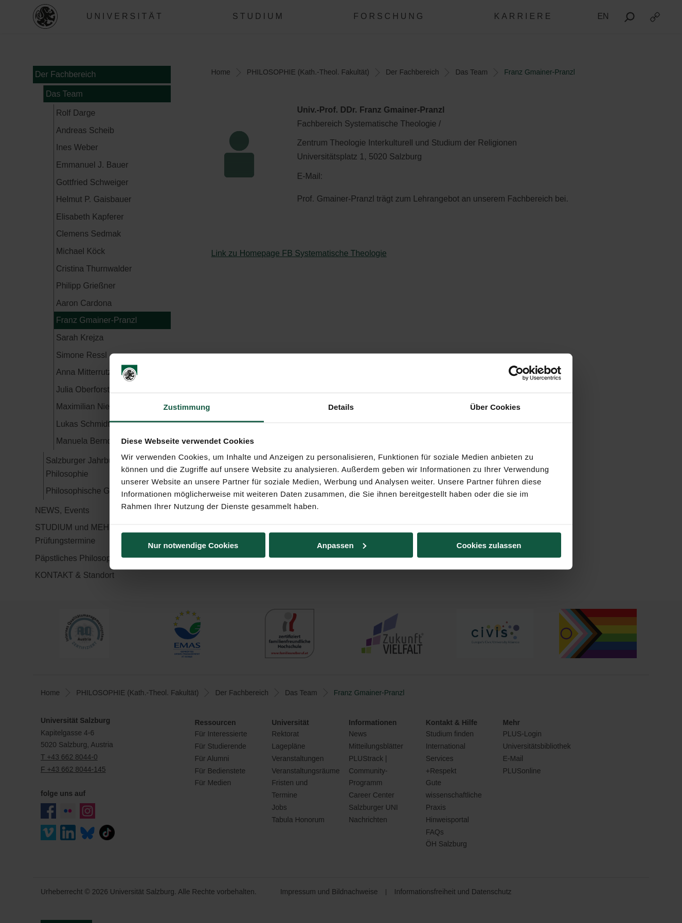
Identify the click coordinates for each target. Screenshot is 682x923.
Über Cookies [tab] (495, 407)
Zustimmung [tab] (187, 407)
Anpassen (341, 544)
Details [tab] (341, 407)
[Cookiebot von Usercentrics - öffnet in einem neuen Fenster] (516, 373)
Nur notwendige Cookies (193, 544)
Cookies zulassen (489, 544)
